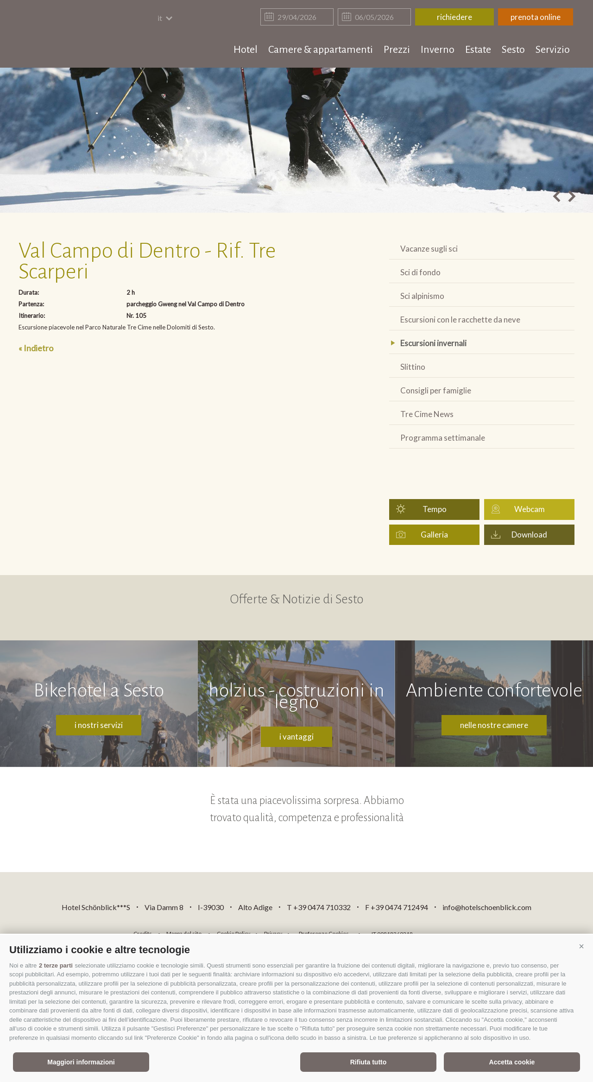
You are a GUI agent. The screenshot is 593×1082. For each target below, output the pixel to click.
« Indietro (36, 348)
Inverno (437, 49)
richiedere (454, 17)
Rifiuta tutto (368, 1062)
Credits (142, 933)
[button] (581, 946)
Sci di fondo (420, 272)
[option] (296, 140)
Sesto (513, 49)
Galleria (434, 534)
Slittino (412, 367)
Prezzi (397, 49)
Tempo (435, 509)
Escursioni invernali (433, 343)
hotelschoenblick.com (73, 35)
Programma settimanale (442, 438)
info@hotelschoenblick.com (486, 907)
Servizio (553, 49)
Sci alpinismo (422, 296)
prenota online (536, 17)
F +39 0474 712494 (397, 907)
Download (529, 534)
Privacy (273, 933)
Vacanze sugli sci (429, 248)
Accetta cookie (512, 1062)
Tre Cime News (427, 414)
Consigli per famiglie (435, 390)
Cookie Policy (233, 933)
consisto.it (444, 932)
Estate (478, 49)
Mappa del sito (184, 933)
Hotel (245, 49)
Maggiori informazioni (80, 1062)
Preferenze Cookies (324, 933)
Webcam (529, 509)
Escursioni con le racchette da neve (460, 319)
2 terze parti (56, 965)
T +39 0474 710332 (319, 907)
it (166, 17)
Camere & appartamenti (320, 49)
